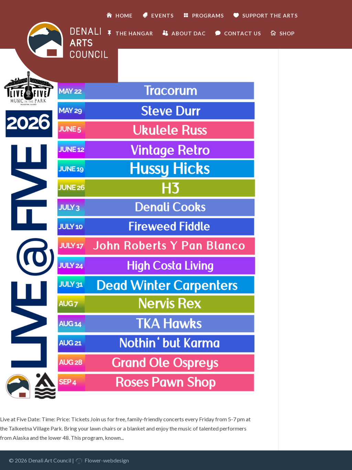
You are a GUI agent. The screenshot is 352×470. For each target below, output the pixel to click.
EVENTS (162, 16)
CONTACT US (242, 33)
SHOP (287, 33)
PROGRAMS (208, 16)
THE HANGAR (134, 33)
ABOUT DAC (189, 33)
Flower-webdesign (102, 460)
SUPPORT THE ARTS (270, 16)
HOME (124, 16)
